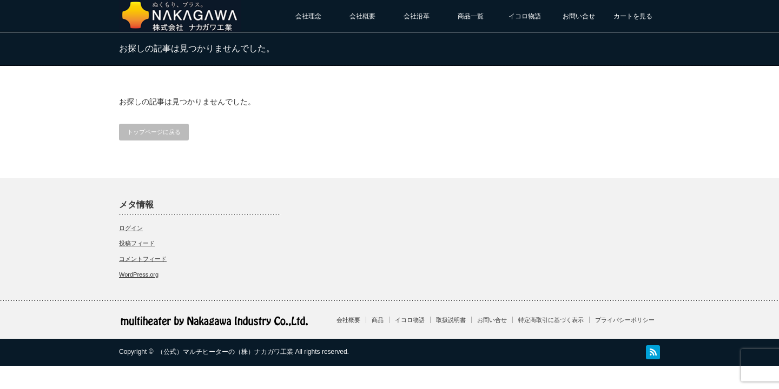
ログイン (131, 228)
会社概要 (362, 16)
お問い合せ (579, 16)
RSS (653, 352)
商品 (378, 320)
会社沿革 (417, 16)
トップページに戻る (154, 132)
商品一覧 (471, 16)
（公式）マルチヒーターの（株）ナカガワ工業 (225, 352)
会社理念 (308, 16)
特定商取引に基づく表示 (551, 320)
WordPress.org (139, 274)
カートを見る (632, 16)
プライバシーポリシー (625, 320)
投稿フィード (137, 243)
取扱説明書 (451, 320)
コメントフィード (143, 259)
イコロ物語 (525, 16)
